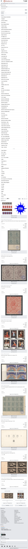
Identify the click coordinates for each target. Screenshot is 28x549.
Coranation (3, 173)
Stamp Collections (3, 150)
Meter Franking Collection (5, 24)
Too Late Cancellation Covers (5, 31)
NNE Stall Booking (4, 518)
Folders (2, 159)
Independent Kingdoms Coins (5, 68)
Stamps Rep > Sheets (4, 145)
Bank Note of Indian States (5, 93)
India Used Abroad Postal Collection (6, 29)
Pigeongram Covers (4, 43)
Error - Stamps (3, 152)
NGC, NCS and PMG (17, 517)
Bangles (2, 191)
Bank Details (16, 510)
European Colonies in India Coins (6, 72)
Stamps (11, 219)
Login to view (11, 229)
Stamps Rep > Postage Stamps (5, 138)
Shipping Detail (16, 520)
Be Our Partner (3, 511)
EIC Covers (3, 45)
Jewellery (2, 88)
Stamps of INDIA (3, 219)
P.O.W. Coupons (3, 97)
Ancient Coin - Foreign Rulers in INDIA (7, 61)
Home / (2, 3)
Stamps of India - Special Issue (5, 125)
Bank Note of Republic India (5, 111)
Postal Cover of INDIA (4, 52)
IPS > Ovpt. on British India (5, 136)
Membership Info (3, 517)
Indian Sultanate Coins (4, 65)
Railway (2, 175)
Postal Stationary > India (4, 122)
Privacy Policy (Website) (4, 520)
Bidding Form (3, 512)
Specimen (8, 219)
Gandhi (2, 86)
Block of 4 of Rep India (4, 143)
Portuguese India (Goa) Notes (5, 104)
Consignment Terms (17, 512)
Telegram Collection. (4, 27)
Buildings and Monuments (5, 168)
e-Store (15, 513)
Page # (19, 198)
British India (3, 155)
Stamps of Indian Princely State (5, 127)
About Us (2, 510)
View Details (7, 505)
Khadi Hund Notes (4, 141)
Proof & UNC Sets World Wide (5, 95)
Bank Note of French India (5, 100)
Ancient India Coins (4, 56)
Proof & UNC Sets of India (5, 79)
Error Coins (3, 113)
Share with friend (14, 215)
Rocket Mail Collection (4, 40)
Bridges (2, 166)
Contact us (2, 513)
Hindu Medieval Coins (4, 63)
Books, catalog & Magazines (5, 182)
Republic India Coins (4, 77)
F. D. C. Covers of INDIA (4, 157)
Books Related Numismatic (5, 180)
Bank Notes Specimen (4, 102)
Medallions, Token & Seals (5, 84)
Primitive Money (3, 54)
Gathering (2, 171)
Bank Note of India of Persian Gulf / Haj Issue (7, 109)
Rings (2, 193)
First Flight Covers (4, 36)
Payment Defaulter (17, 518)
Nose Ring (2, 184)
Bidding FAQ (16, 511)
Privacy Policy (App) (4, 519)
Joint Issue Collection (4, 20)
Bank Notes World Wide (4, 118)
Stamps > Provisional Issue (5, 134)
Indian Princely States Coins (5, 70)
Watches (2, 196)
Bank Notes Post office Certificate (6, 120)
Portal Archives (3, 22)
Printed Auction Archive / (5, 3)
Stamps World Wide (4, 129)
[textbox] (14, 529)
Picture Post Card (3, 164)
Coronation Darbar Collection (5, 38)
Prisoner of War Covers (4, 47)
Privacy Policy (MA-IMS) (18, 519)
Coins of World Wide (4, 81)
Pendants (2, 189)
